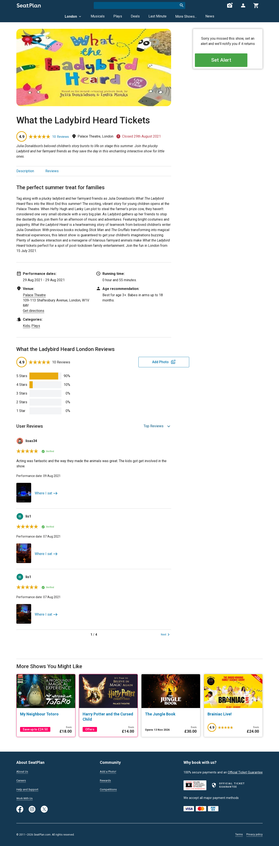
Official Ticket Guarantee (245, 771)
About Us (22, 770)
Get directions (33, 311)
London (73, 16)
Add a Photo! (109, 770)
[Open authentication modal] (243, 5)
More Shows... (186, 16)
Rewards (106, 779)
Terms (239, 834)
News (209, 16)
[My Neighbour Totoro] (46, 714)
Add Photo (137, 362)
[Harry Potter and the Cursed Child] (108, 717)
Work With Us (25, 798)
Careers (21, 779)
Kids (26, 326)
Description (25, 171)
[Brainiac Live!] (233, 714)
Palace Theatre (34, 295)
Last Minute (157, 16)
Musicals (98, 16)
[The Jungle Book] (171, 714)
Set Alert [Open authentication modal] (228, 61)
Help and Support (28, 789)
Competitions (109, 789)
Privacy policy (254, 834)
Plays (117, 16)
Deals (135, 16)
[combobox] (139, 5)
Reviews (52, 171)
